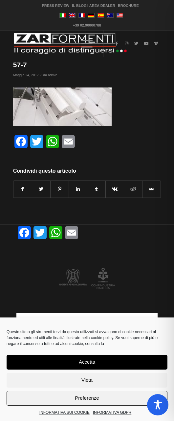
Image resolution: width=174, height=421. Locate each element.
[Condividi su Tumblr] (96, 189)
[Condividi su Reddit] (133, 189)
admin (52, 75)
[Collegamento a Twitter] (136, 43)
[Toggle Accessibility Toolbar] (157, 404)
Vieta (87, 380)
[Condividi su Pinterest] (60, 189)
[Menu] (87, 43)
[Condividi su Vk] (115, 189)
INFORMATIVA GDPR (112, 412)
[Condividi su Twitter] (41, 189)
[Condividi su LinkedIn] (78, 189)
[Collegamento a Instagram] (126, 43)
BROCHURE (128, 6)
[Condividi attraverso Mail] (151, 189)
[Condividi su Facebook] (22, 189)
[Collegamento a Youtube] (146, 43)
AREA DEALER (102, 6)
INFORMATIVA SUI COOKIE (64, 412)
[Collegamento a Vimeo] (156, 43)
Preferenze (87, 398)
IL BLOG (79, 6)
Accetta (87, 362)
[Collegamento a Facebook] (116, 43)
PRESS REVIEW (56, 6)
